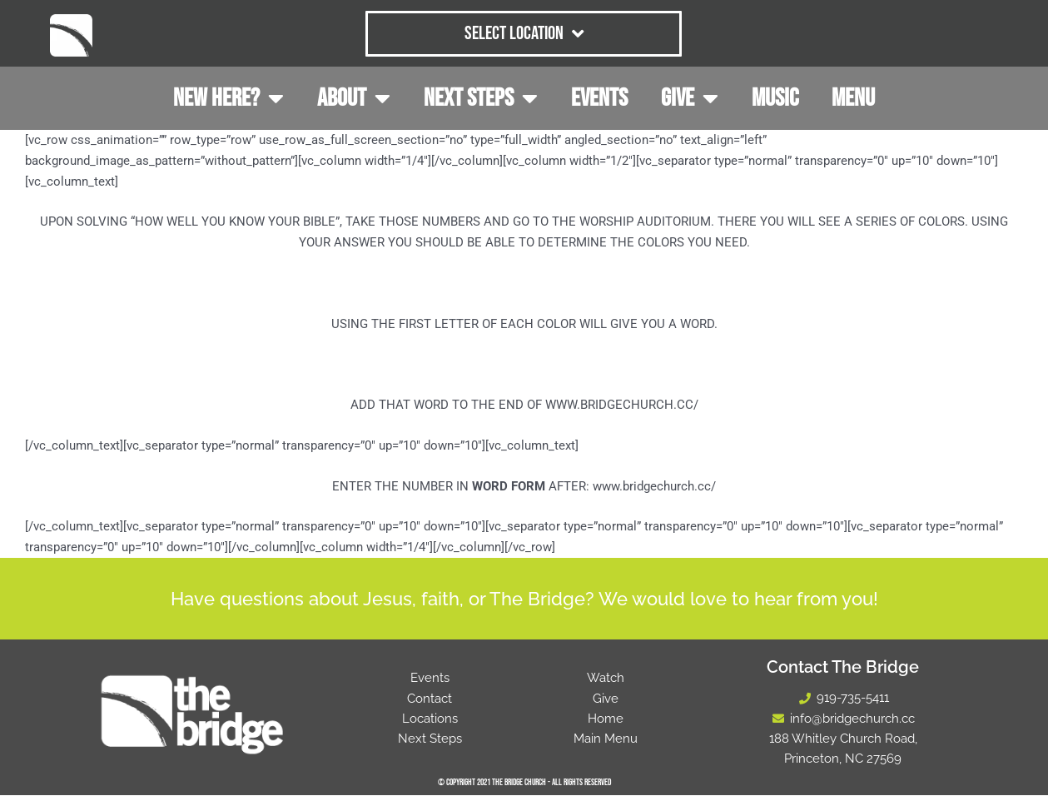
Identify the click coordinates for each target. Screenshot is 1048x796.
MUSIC (775, 98)
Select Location (524, 34)
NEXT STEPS (481, 98)
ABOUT (353, 98)
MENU (853, 98)
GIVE (689, 98)
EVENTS (599, 98)
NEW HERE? (228, 98)
